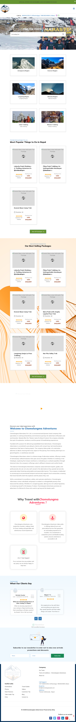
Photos (7, 683)
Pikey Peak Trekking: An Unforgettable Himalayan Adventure (52, 168)
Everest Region (52, 71)
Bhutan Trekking (52, 124)
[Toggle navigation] (73, 9)
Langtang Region (23, 96)
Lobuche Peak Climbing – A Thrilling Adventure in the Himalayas (23, 168)
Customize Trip (26, 686)
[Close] (75, 0)
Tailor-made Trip (9, 689)
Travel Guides (26, 681)
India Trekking (23, 124)
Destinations (8, 681)
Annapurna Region (23, 71)
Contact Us (25, 691)
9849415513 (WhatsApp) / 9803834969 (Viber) (38, 15)
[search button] (63, 34)
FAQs (6, 691)
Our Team (42, 669)
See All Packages (37, 231)
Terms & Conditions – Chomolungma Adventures (52, 671)
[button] (71, 717)
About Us (41, 674)
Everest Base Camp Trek (23, 208)
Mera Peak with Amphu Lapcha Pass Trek (51, 313)
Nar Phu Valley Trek (50, 353)
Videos (24, 683)
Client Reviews (9, 686)
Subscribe (57, 654)
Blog (23, 689)
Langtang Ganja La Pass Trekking (23, 354)
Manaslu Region (53, 96)
